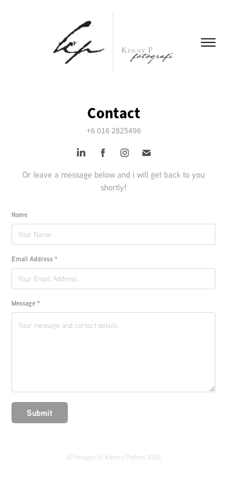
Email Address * (35, 259)
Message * (26, 303)
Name (19, 214)
